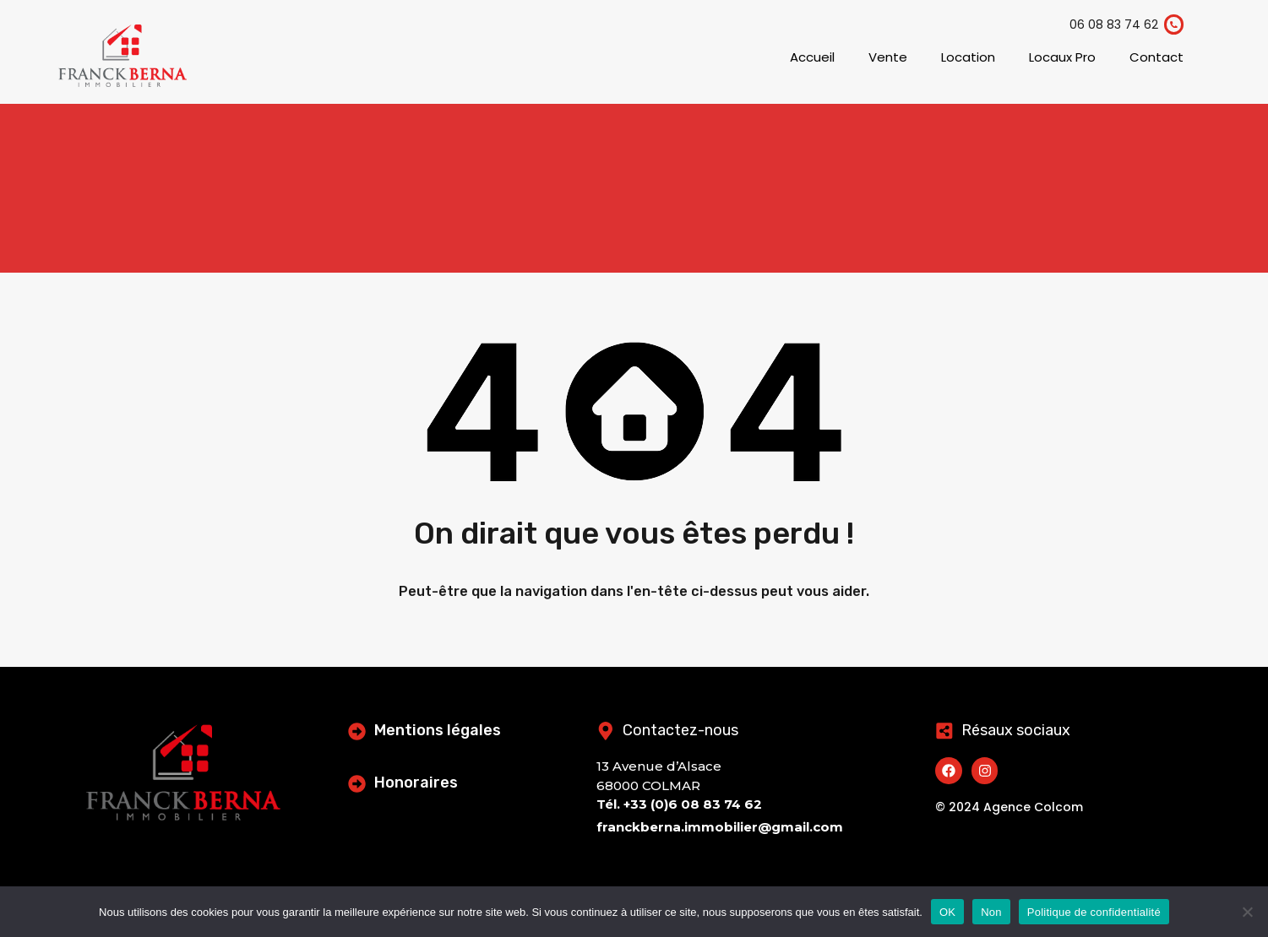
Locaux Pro (1062, 57)
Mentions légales (440, 730)
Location (968, 57)
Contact (1156, 57)
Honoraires (418, 782)
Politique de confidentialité (1094, 912)
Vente (887, 57)
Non (991, 912)
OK (947, 912)
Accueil (812, 57)
